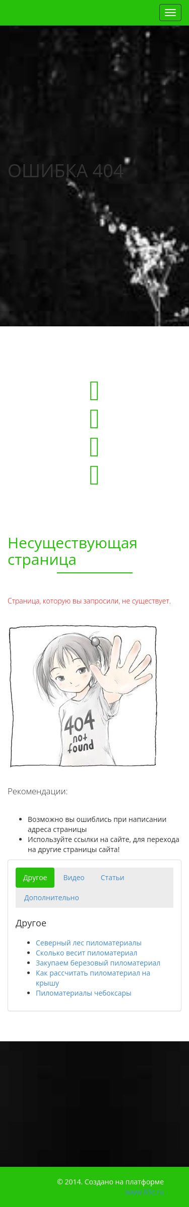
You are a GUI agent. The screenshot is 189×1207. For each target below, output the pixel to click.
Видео (73, 877)
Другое (35, 877)
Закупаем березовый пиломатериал (98, 963)
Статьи (112, 877)
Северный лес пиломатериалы (89, 942)
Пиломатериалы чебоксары (84, 993)
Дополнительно (51, 897)
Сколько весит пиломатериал (87, 952)
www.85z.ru (144, 1191)
